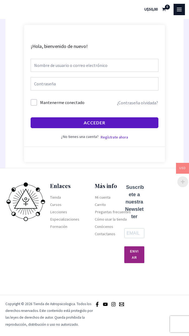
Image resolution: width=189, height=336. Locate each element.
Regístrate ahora (114, 137)
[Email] (121, 304)
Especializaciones (64, 219)
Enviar (134, 255)
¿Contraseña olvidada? (137, 102)
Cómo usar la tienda (111, 219)
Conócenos (104, 226)
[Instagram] (113, 304)
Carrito (100, 204)
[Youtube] (105, 304)
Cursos (55, 204)
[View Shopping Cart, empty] (155, 9)
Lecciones (58, 211)
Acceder (94, 122)
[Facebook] (97, 304)
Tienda (55, 197)
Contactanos (105, 233)
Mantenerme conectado (62, 102)
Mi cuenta (102, 197)
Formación (58, 226)
